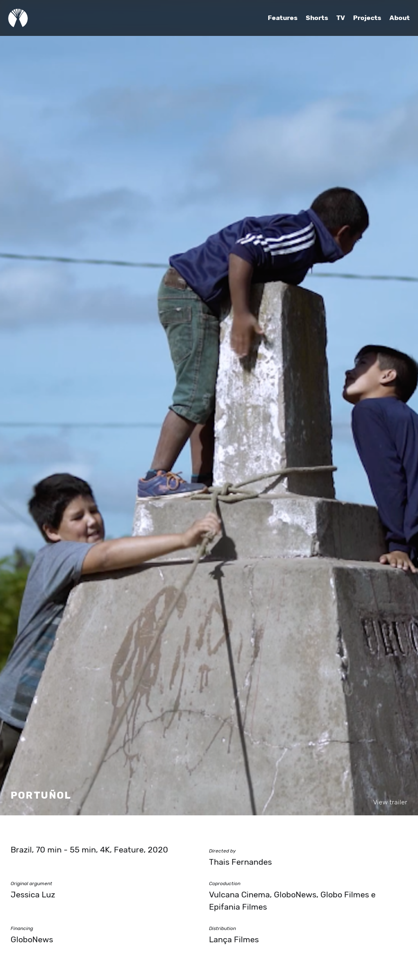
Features (283, 18)
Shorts (317, 18)
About (399, 18)
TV (340, 18)
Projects (367, 18)
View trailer (390, 802)
